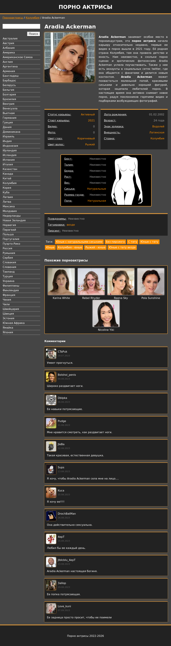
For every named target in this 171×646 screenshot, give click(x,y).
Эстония (8, 318)
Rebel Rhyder (91, 298)
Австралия (10, 38)
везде (71, 224)
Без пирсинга (115, 241)
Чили (6, 304)
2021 (91, 120)
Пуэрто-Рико (11, 243)
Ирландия (10, 150)
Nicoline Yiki (106, 329)
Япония (8, 332)
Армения (9, 71)
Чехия (7, 299)
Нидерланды (12, 215)
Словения (9, 267)
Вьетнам (9, 113)
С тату (132, 241)
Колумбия (33, 17)
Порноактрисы (13, 17)
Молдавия (10, 211)
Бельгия (8, 89)
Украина (8, 281)
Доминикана (11, 131)
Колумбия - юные (70, 247)
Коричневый (86, 138)
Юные (50, 247)
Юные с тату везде (122, 247)
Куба (6, 192)
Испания (9, 159)
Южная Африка (14, 323)
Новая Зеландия (14, 220)
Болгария (9, 94)
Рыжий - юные (95, 247)
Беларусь (9, 85)
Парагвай (9, 229)
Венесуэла (10, 108)
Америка (9, 52)
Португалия (11, 239)
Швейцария (11, 309)
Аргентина (10, 66)
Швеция (8, 313)
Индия (7, 141)
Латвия (8, 197)
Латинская (156, 132)
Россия (7, 248)
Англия (8, 61)
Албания (9, 47)
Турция (8, 276)
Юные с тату (149, 241)
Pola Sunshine (150, 298)
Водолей (158, 126)
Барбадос (9, 80)
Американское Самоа (18, 57)
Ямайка (8, 327)
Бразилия (9, 99)
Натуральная (97, 200)
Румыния (9, 253)
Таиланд (9, 271)
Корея (7, 187)
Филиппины (11, 285)
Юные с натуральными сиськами (79, 241)
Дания (7, 127)
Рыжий (90, 144)
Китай (7, 178)
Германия (9, 117)
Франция (9, 295)
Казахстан (10, 169)
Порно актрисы (85, 7)
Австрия (8, 43)
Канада (8, 173)
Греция (8, 122)
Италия (8, 164)
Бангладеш (11, 75)
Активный (88, 114)
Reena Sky (121, 298)
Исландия (9, 155)
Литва (7, 201)
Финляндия (11, 290)
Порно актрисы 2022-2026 (85, 636)
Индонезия (10, 145)
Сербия (8, 257)
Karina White (61, 298)
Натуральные (96, 188)
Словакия (9, 262)
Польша (8, 234)
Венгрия (8, 103)
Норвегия (9, 225)
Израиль (9, 136)
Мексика (9, 206)
